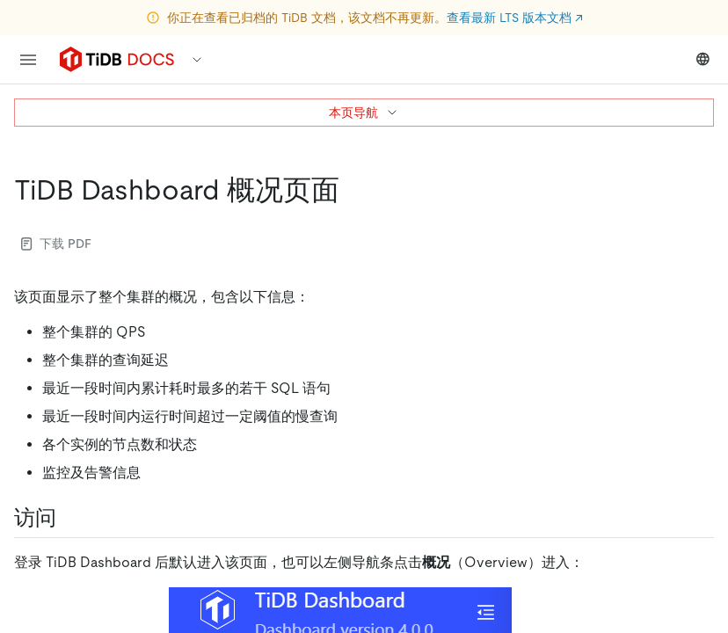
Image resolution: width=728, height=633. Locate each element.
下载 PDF (56, 243)
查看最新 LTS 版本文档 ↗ (515, 18)
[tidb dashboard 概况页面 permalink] (353, 190)
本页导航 (364, 113)
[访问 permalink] (70, 517)
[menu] (28, 59)
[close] (693, 532)
